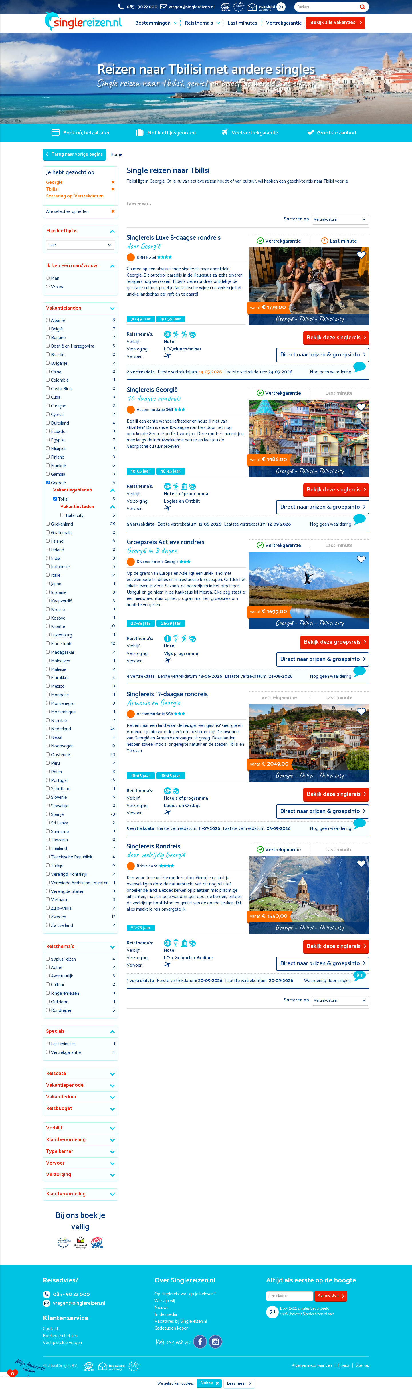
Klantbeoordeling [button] (66, 1139)
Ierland (57, 550)
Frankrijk (58, 466)
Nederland (61, 729)
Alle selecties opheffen (67, 211)
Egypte (57, 440)
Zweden (58, 917)
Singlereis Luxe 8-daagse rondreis (187, 242)
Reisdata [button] (56, 1073)
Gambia (58, 474)
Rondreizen (61, 1011)
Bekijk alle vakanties (336, 22)
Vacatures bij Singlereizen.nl (180, 1321)
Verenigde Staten (67, 892)
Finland (57, 457)
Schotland (60, 789)
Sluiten (209, 1383)
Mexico (58, 686)
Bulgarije (59, 363)
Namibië (59, 721)
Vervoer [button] (55, 1163)
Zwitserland (62, 926)
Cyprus (57, 415)
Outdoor (59, 1002)
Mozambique (63, 712)
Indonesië (60, 567)
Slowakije (59, 806)
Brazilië (57, 355)
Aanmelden (331, 1296)
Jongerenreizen (65, 993)
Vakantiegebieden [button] (72, 490)
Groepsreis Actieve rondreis (187, 546)
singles (299, 1308)
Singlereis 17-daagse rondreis (187, 698)
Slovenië (59, 797)
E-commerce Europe (64, 1243)
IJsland (57, 541)
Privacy (344, 1365)
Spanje (57, 815)
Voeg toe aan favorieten (361, 255)
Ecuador (59, 432)
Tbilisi (63, 499)
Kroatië (58, 627)
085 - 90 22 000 (66, 1294)
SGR (97, 1243)
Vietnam (59, 900)
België (57, 329)
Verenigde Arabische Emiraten (79, 883)
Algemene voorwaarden (312, 1365)
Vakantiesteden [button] (77, 507)
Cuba (55, 397)
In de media (165, 1314)
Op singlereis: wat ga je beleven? (185, 1294)
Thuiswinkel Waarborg (80, 1243)
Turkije (57, 866)
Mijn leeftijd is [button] (62, 231)
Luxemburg (61, 635)
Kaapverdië (61, 601)
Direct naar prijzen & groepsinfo (323, 355)
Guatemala (61, 533)
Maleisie (58, 670)
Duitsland (60, 423)
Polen (56, 772)
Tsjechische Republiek (71, 857)
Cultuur (57, 985)
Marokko (59, 678)
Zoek (362, 7)
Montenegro (63, 704)
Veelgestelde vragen (62, 1343)
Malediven (60, 661)
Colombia (60, 380)
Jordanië (58, 593)
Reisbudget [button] (59, 1108)
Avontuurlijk (62, 976)
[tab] (80, 231)
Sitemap (362, 1365)
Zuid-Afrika (61, 908)
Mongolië (60, 695)
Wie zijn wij (164, 1301)
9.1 (280, 7)
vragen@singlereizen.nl (74, 1303)
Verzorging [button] (58, 1174)
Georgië (58, 483)
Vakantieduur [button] (61, 1097)
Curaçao (58, 406)
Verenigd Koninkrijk (69, 874)
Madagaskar (62, 652)
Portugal (59, 781)
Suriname (60, 832)
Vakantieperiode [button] (65, 1085)
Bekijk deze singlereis (336, 337)
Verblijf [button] (54, 1128)
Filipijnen (59, 449)
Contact (50, 1329)
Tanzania (59, 840)
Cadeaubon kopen (171, 1328)
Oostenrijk (60, 755)
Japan (56, 584)
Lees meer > (139, 204)
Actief (56, 968)
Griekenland (62, 524)
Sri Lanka (59, 823)
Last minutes (242, 23)
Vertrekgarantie (284, 23)
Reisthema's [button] (60, 946)
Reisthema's (199, 23)
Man (55, 278)
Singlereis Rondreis (187, 850)
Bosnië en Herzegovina (72, 346)
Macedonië (61, 644)
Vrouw (57, 287)
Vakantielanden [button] (63, 308)
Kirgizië (58, 610)
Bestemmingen (153, 23)
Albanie (58, 321)
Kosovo (58, 618)
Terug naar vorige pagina (74, 154)
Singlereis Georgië (187, 394)
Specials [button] (55, 1031)
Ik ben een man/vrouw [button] (71, 265)
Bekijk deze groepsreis (335, 642)
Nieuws (161, 1308)
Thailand (59, 849)
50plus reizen (63, 959)
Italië (55, 575)
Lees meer (239, 1383)
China (56, 372)
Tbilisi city (74, 516)
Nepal (56, 738)
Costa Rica (61, 389)
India (55, 559)
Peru (55, 763)
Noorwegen (62, 746)
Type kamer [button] (59, 1151)
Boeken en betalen (60, 1336)
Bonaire (58, 338)
